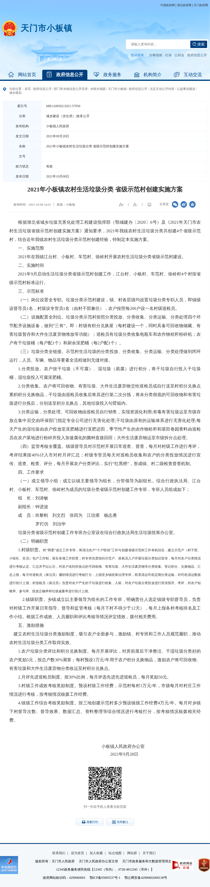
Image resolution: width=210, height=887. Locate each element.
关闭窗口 (120, 822)
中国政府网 (167, 5)
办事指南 (155, 55)
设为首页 (77, 853)
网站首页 (22, 75)
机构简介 (148, 75)
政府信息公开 (197, 55)
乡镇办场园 (98, 89)
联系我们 (58, 853)
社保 (168, 55)
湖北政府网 (184, 5)
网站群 (132, 853)
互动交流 (188, 75)
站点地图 (115, 853)
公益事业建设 (186, 89)
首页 (28, 89)
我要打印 (90, 822)
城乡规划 (15, 92)
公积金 (179, 55)
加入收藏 (96, 853)
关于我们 (149, 853)
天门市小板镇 (46, 28)
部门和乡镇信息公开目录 (71, 89)
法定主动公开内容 (162, 89)
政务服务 (107, 75)
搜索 (199, 44)
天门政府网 (201, 5)
